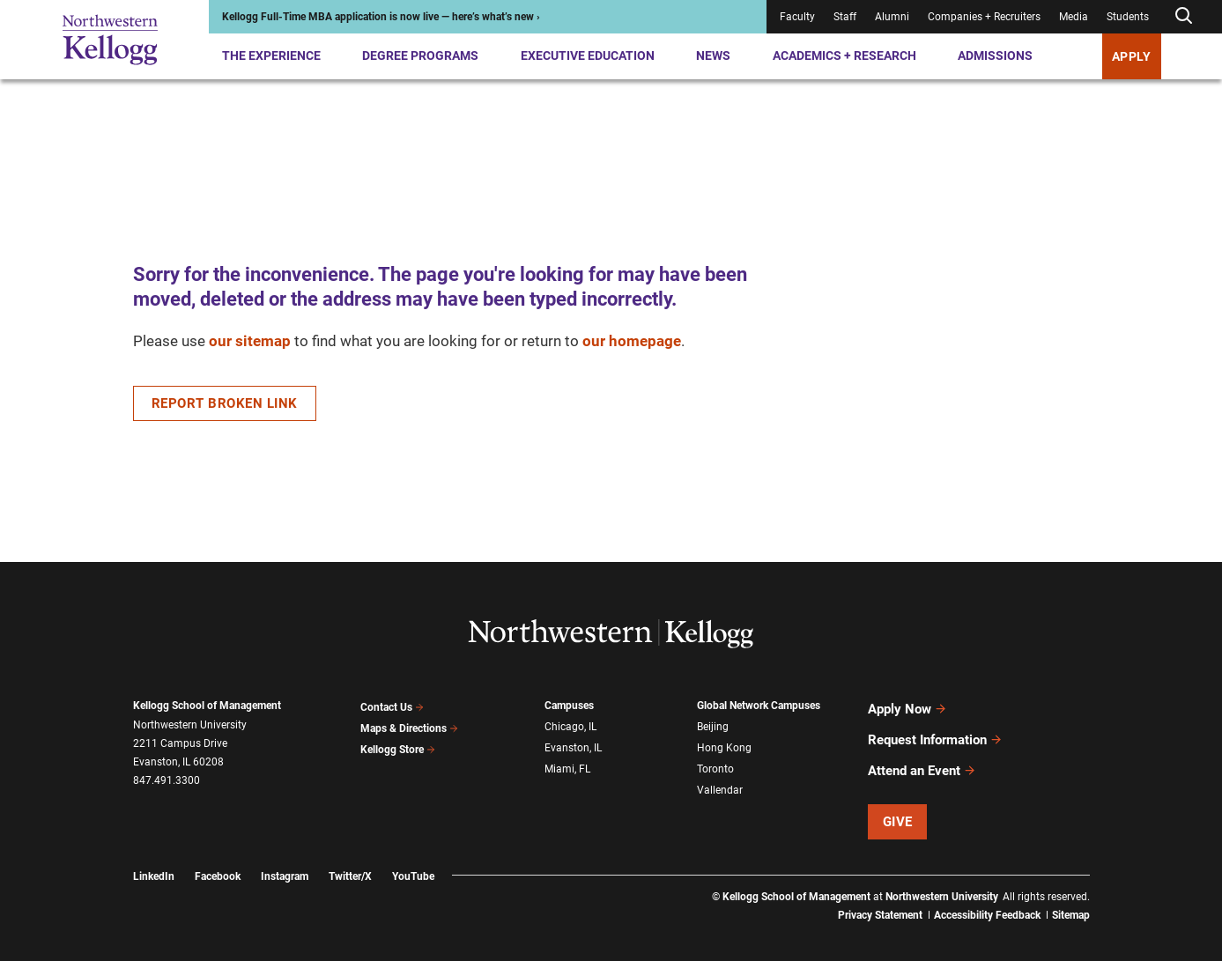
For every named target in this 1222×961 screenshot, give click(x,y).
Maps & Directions (409, 725)
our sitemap (250, 341)
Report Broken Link (225, 403)
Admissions (995, 55)
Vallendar (720, 782)
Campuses (569, 705)
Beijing (713, 725)
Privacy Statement (880, 899)
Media (1073, 17)
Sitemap (1071, 899)
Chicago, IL (570, 725)
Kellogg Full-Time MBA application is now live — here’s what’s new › (381, 17)
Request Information (935, 732)
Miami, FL (567, 763)
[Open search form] (1183, 16)
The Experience (271, 55)
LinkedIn (153, 860)
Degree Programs (420, 55)
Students (1128, 17)
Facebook (218, 860)
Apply (1132, 56)
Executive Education (588, 55)
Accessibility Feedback (987, 899)
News (713, 55)
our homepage (631, 341)
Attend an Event (922, 757)
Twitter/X (350, 860)
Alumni (892, 17)
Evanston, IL (573, 744)
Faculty (797, 17)
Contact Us (392, 705)
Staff (844, 17)
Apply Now (907, 706)
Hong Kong (724, 744)
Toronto (715, 763)
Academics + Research (844, 55)
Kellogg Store (398, 743)
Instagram (284, 860)
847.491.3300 (166, 780)
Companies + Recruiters (984, 17)
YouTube (413, 860)
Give (898, 806)
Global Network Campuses (758, 705)
